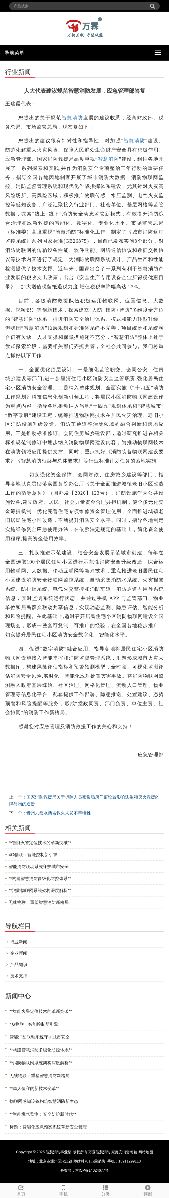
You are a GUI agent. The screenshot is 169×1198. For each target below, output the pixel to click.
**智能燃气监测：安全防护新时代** (43, 1114)
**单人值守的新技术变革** (34, 1088)
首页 (21, 1189)
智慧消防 (72, 117)
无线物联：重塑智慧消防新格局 (39, 902)
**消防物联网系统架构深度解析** (40, 890)
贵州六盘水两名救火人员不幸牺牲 (58, 813)
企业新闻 (18, 953)
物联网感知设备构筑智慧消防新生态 (44, 1101)
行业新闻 (18, 941)
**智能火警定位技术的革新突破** (40, 842)
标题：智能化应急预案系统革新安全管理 (48, 1127)
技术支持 (18, 975)
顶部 (148, 1189)
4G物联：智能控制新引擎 (33, 854)
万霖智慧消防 (99, 1152)
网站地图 (145, 1152)
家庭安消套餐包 (124, 1152)
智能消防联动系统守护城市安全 (39, 866)
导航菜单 (14, 52)
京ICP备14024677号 (92, 1170)
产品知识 (18, 964)
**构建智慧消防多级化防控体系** (40, 878)
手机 (63, 1189)
